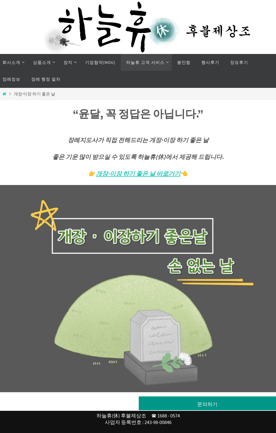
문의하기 (207, 404)
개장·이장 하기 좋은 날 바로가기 (138, 173)
